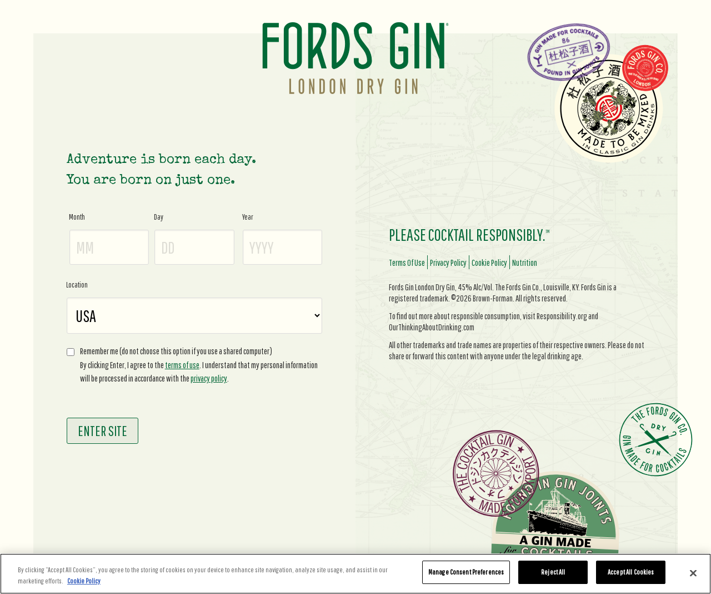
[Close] (693, 573)
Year (247, 216)
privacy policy (209, 378)
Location (77, 284)
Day (158, 216)
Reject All (553, 572)
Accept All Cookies (631, 572)
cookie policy (489, 263)
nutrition (524, 263)
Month (77, 216)
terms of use (182, 365)
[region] (355, 573)
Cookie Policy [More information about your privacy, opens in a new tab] (84, 581)
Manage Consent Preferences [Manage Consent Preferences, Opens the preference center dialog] (466, 572)
